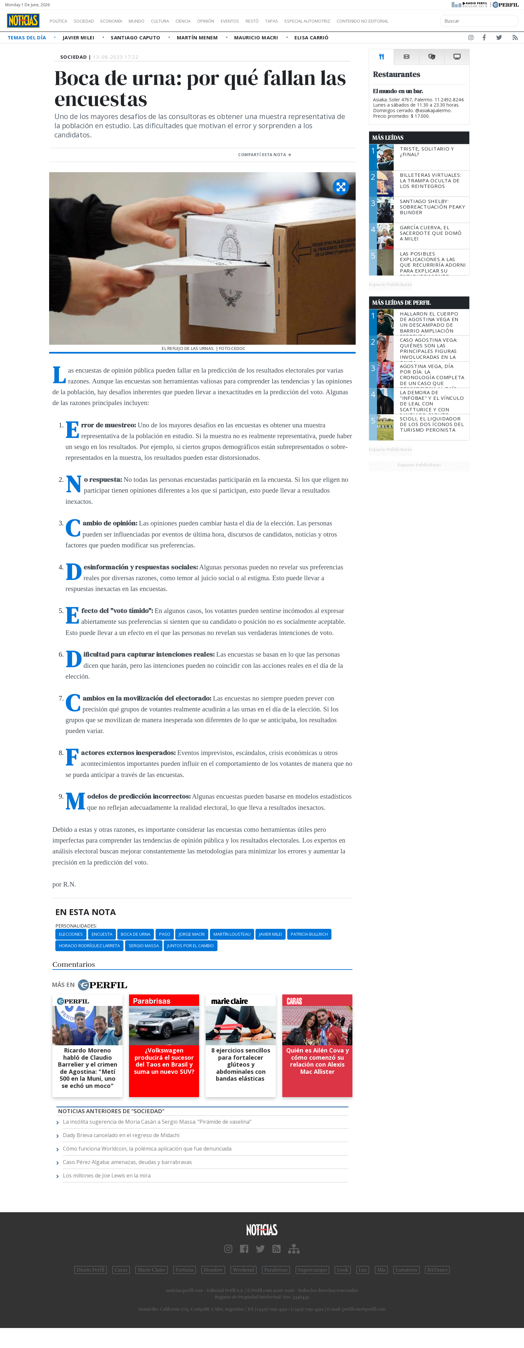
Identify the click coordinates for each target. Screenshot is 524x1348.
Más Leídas (387, 138)
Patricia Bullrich (309, 934)
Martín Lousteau (232, 934)
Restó (287, 21)
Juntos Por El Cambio (190, 946)
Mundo (151, 21)
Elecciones (71, 934)
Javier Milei (79, 37)
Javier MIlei (270, 934)
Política (61, 21)
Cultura (179, 21)
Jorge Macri (192, 934)
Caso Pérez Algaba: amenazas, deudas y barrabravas (127, 1162)
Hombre (213, 1270)
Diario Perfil (90, 1270)
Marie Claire (151, 1270)
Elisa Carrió (311, 37)
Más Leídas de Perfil (401, 303)
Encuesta (102, 934)
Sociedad (91, 21)
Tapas (308, 21)
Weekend (243, 1270)
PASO (164, 934)
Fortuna (185, 1270)
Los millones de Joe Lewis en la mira (107, 1175)
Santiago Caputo (136, 37)
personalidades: (76, 926)
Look (342, 1270)
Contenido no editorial (418, 21)
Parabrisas (276, 1270)
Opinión (232, 21)
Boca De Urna (135, 934)
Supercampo (312, 1270)
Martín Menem (198, 37)
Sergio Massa (144, 946)
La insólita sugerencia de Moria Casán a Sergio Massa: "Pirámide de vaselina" (157, 1121)
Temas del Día (27, 37)
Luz (363, 1270)
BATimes (437, 1270)
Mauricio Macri (257, 37)
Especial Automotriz (351, 21)
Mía (381, 1270)
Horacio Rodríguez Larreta (89, 946)
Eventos (261, 21)
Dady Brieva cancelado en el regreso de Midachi (121, 1135)
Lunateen (406, 1270)
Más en (89, 985)
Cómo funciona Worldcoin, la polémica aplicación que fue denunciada (147, 1148)
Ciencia (205, 21)
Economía (122, 21)
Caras (121, 1270)
